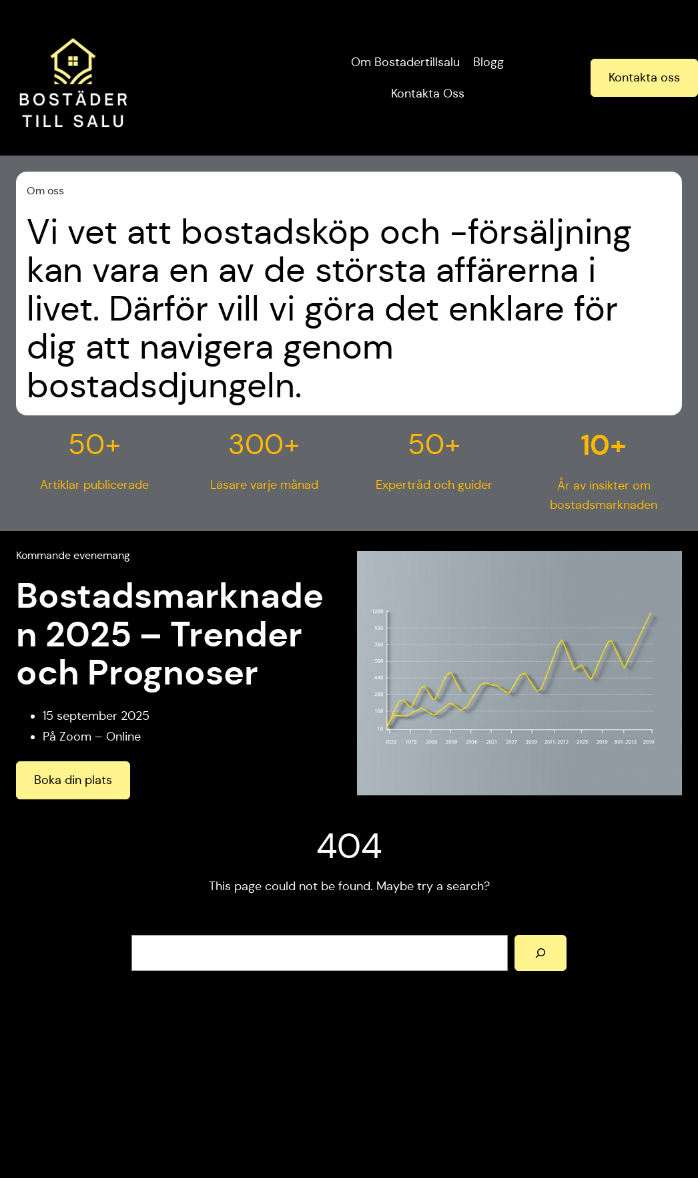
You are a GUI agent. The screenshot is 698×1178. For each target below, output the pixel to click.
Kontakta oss (644, 77)
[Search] (540, 953)
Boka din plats (73, 780)
